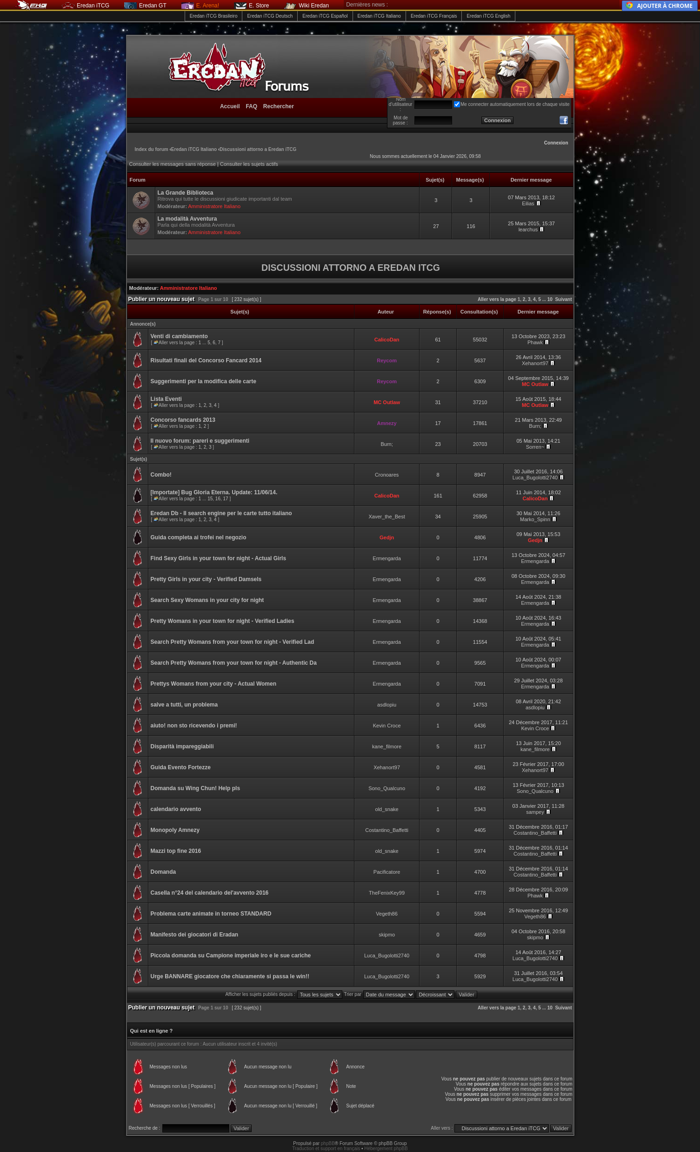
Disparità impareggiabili (182, 746)
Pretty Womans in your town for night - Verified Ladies (222, 621)
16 (217, 498)
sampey (535, 812)
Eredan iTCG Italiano (379, 16)
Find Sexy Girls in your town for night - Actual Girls (219, 558)
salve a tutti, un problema (184, 704)
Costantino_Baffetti (386, 830)
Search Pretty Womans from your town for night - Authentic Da (234, 663)
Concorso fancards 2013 (183, 420)
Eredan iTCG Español (324, 16)
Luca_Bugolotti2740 (535, 477)
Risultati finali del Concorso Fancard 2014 (206, 360)
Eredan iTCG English (488, 16)
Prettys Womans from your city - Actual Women (214, 684)
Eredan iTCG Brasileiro (214, 16)
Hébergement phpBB (385, 1148)
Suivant (563, 299)
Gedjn (387, 537)
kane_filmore (386, 746)
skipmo (387, 934)
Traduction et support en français (326, 1148)
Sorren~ (535, 447)
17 (225, 498)
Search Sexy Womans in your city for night (207, 600)
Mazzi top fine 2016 (176, 851)
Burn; (535, 426)
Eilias (528, 203)
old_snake (387, 809)
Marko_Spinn (535, 519)
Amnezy (387, 423)
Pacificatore (386, 872)
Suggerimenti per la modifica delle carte (203, 381)
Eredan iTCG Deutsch (270, 16)
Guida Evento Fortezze (181, 767)
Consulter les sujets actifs (249, 164)
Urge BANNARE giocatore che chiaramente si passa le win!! (230, 976)
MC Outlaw (535, 384)
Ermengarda (387, 558)
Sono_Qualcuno (386, 788)
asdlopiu (386, 704)
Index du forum (151, 149)
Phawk (535, 342)
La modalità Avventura (187, 219)
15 (210, 498)
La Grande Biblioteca (185, 193)
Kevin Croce (387, 725)
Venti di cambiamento (179, 336)
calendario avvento (176, 809)
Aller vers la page (498, 299)
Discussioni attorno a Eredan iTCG (258, 149)
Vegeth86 (387, 913)
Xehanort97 (535, 363)
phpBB (328, 1143)
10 (550, 299)
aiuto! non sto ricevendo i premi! (194, 725)
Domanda (163, 872)
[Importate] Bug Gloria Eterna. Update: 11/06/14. (214, 492)
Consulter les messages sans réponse (172, 164)
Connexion (556, 142)
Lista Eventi (166, 399)
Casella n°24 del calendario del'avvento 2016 (210, 893)
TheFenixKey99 (387, 893)
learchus (528, 229)
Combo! (161, 474)
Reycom (387, 360)
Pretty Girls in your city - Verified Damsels (206, 579)
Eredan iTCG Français (434, 16)
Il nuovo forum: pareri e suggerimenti (200, 441)
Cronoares (387, 475)
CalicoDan (387, 339)
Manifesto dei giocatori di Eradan (195, 934)
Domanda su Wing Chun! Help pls (195, 788)
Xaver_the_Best (386, 516)
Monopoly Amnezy (175, 830)
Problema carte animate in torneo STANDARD (211, 913)
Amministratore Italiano (214, 206)
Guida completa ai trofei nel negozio (199, 537)
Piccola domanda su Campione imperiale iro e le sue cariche (231, 955)
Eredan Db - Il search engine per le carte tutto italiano (221, 513)
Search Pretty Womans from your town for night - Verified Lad (232, 642)
